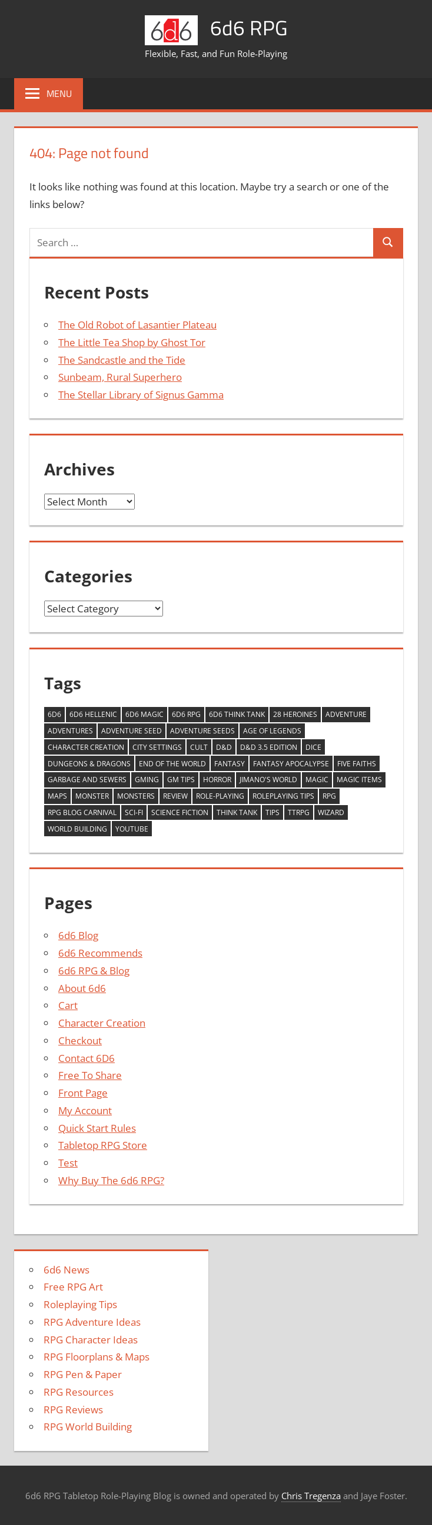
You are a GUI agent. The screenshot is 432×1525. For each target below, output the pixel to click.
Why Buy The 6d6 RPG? (111, 1180)
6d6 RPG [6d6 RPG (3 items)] (186, 714)
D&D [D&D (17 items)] (224, 747)
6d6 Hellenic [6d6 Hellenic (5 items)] (93, 714)
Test (68, 1162)
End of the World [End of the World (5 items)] (172, 764)
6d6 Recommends (100, 953)
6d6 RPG (249, 27)
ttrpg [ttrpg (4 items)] (299, 812)
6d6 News (66, 1269)
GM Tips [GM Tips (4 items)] (181, 780)
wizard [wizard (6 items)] (331, 812)
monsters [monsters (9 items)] (136, 796)
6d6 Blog (78, 935)
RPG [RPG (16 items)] (329, 796)
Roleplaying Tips (80, 1304)
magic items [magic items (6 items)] (359, 780)
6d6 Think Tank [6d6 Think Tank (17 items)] (237, 714)
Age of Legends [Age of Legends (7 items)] (272, 731)
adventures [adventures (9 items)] (70, 731)
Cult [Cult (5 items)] (199, 747)
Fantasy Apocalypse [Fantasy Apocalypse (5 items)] (291, 764)
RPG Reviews (73, 1409)
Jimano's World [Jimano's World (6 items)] (268, 780)
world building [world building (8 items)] (77, 829)
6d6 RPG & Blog (93, 970)
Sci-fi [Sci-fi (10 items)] (134, 812)
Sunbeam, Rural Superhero (120, 377)
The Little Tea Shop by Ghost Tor (131, 342)
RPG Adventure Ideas (92, 1322)
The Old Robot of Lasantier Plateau (137, 324)
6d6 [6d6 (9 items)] (54, 714)
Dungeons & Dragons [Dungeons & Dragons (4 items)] (89, 764)
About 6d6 (82, 988)
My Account (85, 1110)
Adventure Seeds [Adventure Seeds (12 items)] (202, 731)
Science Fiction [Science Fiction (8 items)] (179, 812)
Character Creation (101, 1023)
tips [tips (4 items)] (272, 812)
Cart (68, 1005)
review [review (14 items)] (175, 796)
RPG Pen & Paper (83, 1374)
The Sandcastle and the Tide (121, 360)
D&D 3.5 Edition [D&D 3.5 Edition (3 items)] (268, 747)
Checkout (80, 1040)
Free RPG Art (73, 1286)
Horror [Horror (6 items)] (217, 780)
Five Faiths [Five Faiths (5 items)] (356, 764)
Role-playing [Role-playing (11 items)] (220, 796)
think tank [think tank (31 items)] (237, 812)
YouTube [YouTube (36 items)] (131, 829)
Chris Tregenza (311, 1495)
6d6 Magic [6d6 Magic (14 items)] (144, 714)
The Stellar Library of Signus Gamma (141, 394)
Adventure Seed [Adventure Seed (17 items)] (131, 731)
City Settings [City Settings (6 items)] (157, 747)
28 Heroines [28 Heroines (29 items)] (295, 714)
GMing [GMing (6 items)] (147, 780)
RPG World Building (88, 1426)
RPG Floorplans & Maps (96, 1356)
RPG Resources (79, 1392)
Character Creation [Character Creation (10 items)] (86, 747)
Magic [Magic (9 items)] (316, 780)
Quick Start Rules (97, 1128)
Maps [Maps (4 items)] (57, 796)
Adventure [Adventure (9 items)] (346, 714)
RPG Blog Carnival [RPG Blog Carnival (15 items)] (82, 812)
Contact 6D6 (86, 1058)
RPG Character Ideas (91, 1339)
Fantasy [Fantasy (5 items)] (229, 764)
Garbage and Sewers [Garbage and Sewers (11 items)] (87, 780)
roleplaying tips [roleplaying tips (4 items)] (283, 796)
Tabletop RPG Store (102, 1145)
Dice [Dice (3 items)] (313, 747)
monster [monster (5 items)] (92, 796)
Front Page (83, 1093)
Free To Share (90, 1075)
